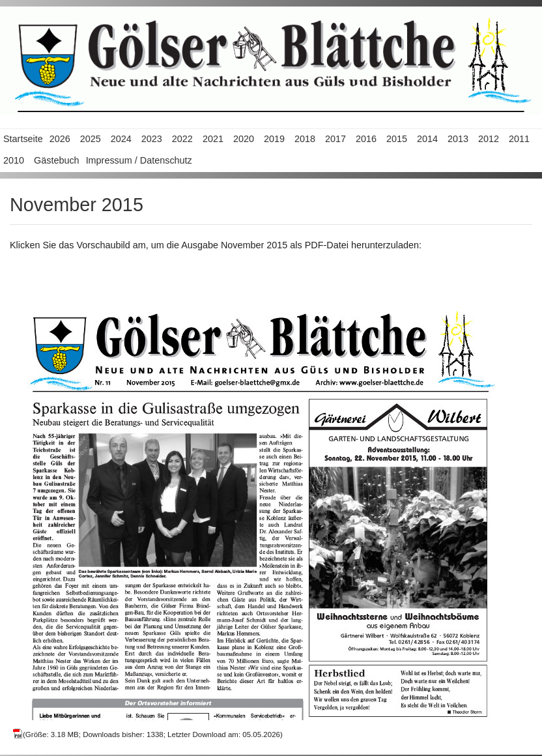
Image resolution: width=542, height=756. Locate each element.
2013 (458, 139)
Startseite (23, 139)
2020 (243, 139)
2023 (151, 139)
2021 (213, 139)
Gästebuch (56, 160)
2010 (13, 160)
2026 (60, 139)
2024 (121, 139)
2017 (335, 139)
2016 (366, 139)
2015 (396, 139)
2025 (90, 139)
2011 (519, 139)
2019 (274, 139)
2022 (182, 139)
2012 (488, 139)
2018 (304, 139)
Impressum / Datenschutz (139, 160)
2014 (427, 139)
